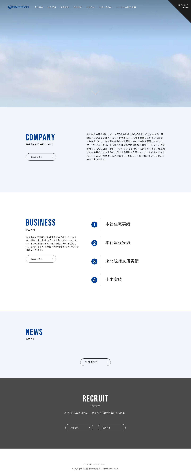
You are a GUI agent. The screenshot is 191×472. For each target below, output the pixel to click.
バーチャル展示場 (126, 7)
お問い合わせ (105, 7)
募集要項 (106, 427)
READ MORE (37, 157)
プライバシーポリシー (94, 464)
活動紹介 (77, 7)
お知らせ (90, 7)
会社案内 (39, 7)
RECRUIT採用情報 (182, 6)
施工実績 (52, 7)
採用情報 (64, 7)
